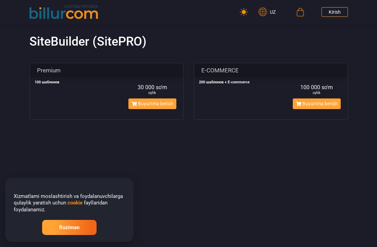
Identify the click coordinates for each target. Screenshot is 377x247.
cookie (75, 203)
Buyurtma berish (152, 103)
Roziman (69, 227)
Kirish (335, 12)
